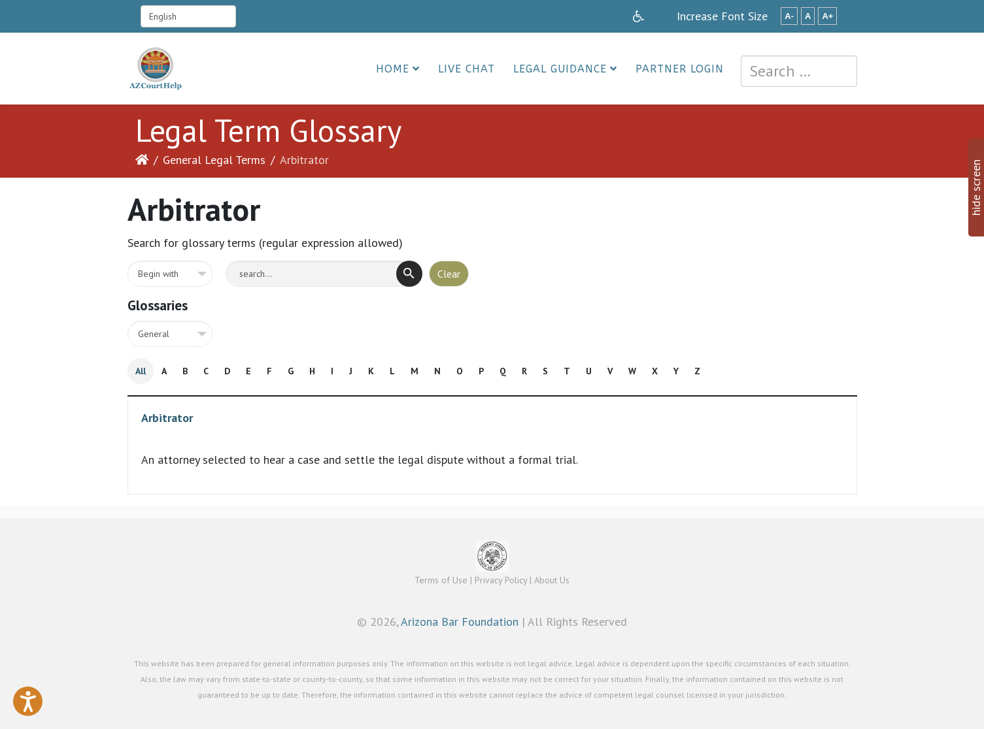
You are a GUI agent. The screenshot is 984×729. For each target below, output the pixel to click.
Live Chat (466, 69)
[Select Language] (188, 16)
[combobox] (799, 71)
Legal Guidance (560, 69)
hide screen (975, 187)
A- (789, 16)
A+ (827, 16)
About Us (551, 580)
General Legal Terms (214, 159)
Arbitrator (167, 417)
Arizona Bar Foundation (459, 621)
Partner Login (680, 69)
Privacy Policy (501, 580)
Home (392, 69)
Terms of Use (441, 580)
